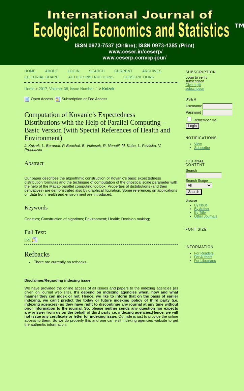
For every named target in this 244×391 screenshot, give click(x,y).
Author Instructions (91, 77)
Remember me (205, 120)
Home (29, 71)
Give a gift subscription (194, 86)
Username (194, 106)
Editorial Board (41, 77)
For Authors (203, 257)
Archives (151, 71)
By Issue (201, 205)
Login (74, 71)
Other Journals (205, 216)
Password (193, 112)
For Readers (204, 253)
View (198, 144)
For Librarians (205, 261)
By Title (200, 212)
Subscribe (202, 148)
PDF (27, 239)
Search (96, 71)
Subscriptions (138, 77)
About (51, 71)
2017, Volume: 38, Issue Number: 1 (68, 89)
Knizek (108, 89)
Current (123, 71)
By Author (201, 209)
